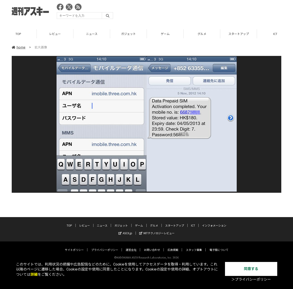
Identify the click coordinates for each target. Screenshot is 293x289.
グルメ (202, 34)
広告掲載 (173, 246)
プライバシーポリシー (104, 246)
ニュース (92, 34)
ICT (193, 221)
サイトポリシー (74, 246)
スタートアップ (238, 34)
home (18, 47)
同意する (251, 269)
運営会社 (131, 246)
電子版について (218, 246)
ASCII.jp (125, 229)
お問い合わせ (152, 246)
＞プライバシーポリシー (251, 279)
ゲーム (165, 34)
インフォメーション (214, 221)
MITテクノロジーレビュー (157, 229)
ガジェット (128, 34)
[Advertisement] (199, 12)
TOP (18, 34)
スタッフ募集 (194, 246)
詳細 (34, 274)
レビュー (55, 34)
